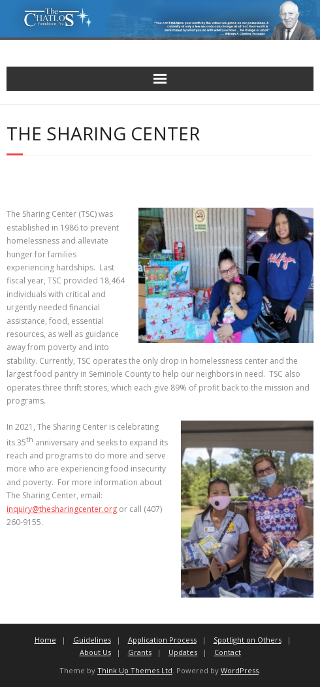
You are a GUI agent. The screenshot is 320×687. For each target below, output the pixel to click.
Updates (182, 652)
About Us (95, 652)
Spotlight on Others (247, 640)
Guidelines (92, 640)
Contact (227, 652)
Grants (140, 652)
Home (45, 640)
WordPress (240, 670)
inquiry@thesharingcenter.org (62, 509)
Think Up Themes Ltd (134, 670)
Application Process (162, 640)
